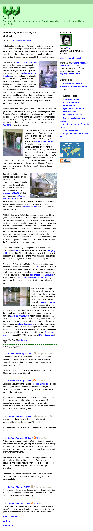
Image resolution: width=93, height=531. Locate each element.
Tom (38, 381)
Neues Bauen (68, 105)
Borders (16, 250)
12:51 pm (22, 340)
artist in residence (31, 207)
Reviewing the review (72, 115)
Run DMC (7, 125)
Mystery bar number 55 (73, 108)
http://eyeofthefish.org (70, 74)
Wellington (27, 40)
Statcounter (8, 526)
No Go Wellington (70, 102)
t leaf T (35, 267)
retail (12, 40)
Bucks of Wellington (43, 141)
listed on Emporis (40, 384)
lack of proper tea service (41, 275)
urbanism (18, 40)
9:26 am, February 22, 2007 (20, 381)
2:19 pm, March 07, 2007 (19, 487)
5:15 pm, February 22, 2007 (20, 438)
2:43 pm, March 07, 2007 (19, 503)
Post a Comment (10, 516)
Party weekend (69, 112)
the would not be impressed (34, 278)
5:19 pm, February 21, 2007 (20, 354)
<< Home (7, 521)
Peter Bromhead (46, 335)
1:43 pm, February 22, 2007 (20, 416)
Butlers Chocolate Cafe (26, 62)
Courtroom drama (70, 99)
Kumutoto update (70, 130)
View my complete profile (71, 58)
